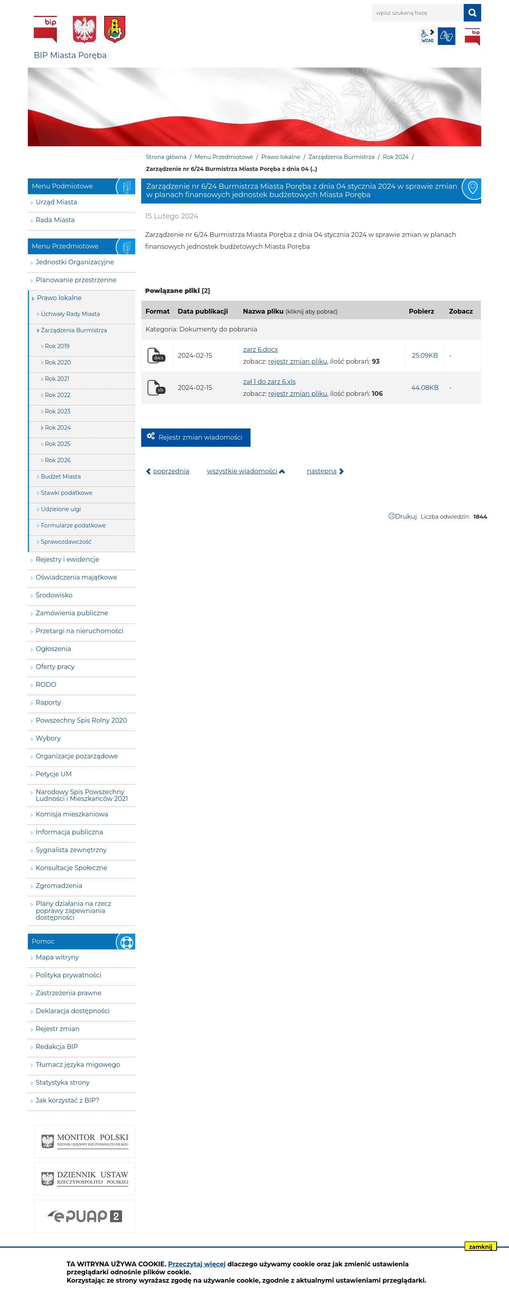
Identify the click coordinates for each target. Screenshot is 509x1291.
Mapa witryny (57, 957)
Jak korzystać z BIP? (67, 1100)
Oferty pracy (55, 667)
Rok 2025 (57, 444)
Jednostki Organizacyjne (75, 262)
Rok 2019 (57, 346)
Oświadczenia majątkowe (76, 577)
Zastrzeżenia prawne (68, 993)
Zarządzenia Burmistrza (342, 157)
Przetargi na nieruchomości (80, 631)
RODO (46, 684)
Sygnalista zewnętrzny (71, 850)
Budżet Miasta (61, 476)
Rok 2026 (58, 460)
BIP (472, 37)
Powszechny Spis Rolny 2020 (81, 720)
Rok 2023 (57, 411)
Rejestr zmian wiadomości (201, 437)
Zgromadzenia (59, 886)
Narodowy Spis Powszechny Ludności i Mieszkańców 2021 (82, 795)
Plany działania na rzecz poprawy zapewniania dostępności (73, 910)
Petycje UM (54, 774)
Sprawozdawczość (66, 541)
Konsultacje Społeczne (71, 868)
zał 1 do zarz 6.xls (269, 382)
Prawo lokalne (280, 157)
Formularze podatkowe (73, 525)
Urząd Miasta (56, 202)
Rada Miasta (55, 220)
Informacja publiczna (69, 832)
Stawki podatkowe (66, 492)
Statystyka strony (62, 1082)
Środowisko (54, 595)
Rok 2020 (58, 362)
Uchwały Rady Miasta (70, 314)
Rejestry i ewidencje (67, 559)
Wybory (48, 738)
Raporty (48, 702)
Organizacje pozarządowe (77, 756)
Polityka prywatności (68, 975)
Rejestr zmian (58, 1029)
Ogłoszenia (53, 649)
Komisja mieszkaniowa (72, 814)
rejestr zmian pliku (297, 361)
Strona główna (166, 157)
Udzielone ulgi (61, 509)
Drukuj (406, 516)
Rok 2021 (57, 378)
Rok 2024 (396, 157)
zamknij (480, 1246)
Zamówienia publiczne (72, 613)
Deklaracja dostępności (73, 1011)
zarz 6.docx (260, 349)
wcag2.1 (427, 36)
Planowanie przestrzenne (76, 280)
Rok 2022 (57, 395)
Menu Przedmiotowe (224, 157)
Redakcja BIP (57, 1047)
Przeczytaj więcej (197, 1264)
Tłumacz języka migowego (78, 1064)
